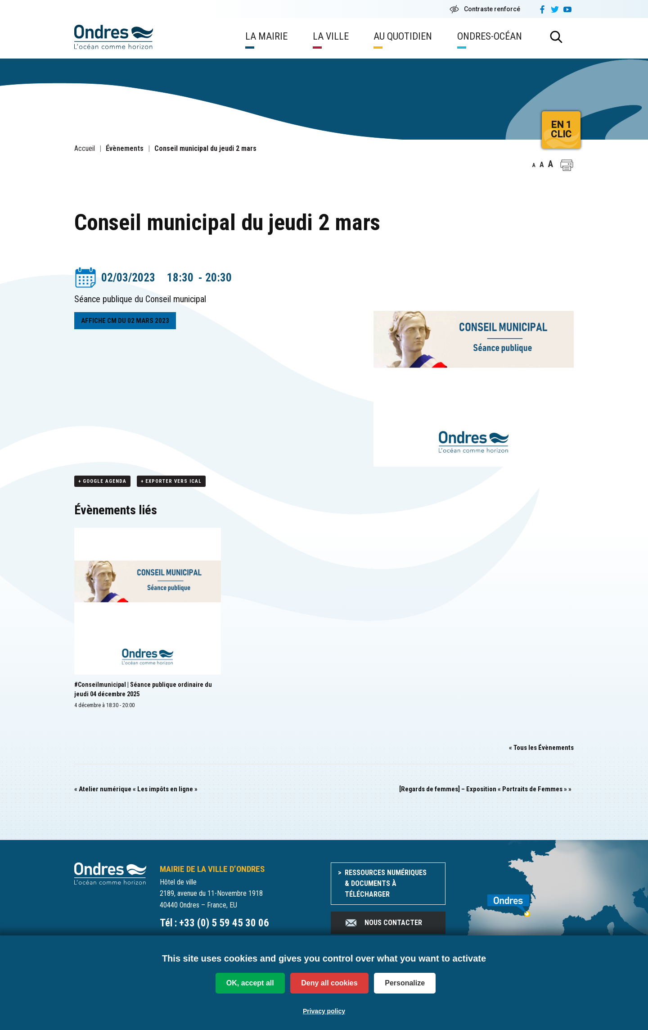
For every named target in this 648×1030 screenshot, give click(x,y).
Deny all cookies (329, 983)
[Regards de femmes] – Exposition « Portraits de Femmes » (485, 789)
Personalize (405, 983)
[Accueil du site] (110, 873)
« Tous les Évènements (541, 748)
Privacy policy (324, 1011)
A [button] (534, 165)
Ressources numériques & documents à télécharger (386, 884)
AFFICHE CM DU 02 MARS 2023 (125, 321)
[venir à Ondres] (516, 901)
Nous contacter (383, 923)
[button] (567, 165)
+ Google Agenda (102, 482)
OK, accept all (250, 983)
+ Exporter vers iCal (171, 482)
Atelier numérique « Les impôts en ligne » (136, 789)
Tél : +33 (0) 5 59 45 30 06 (214, 923)
